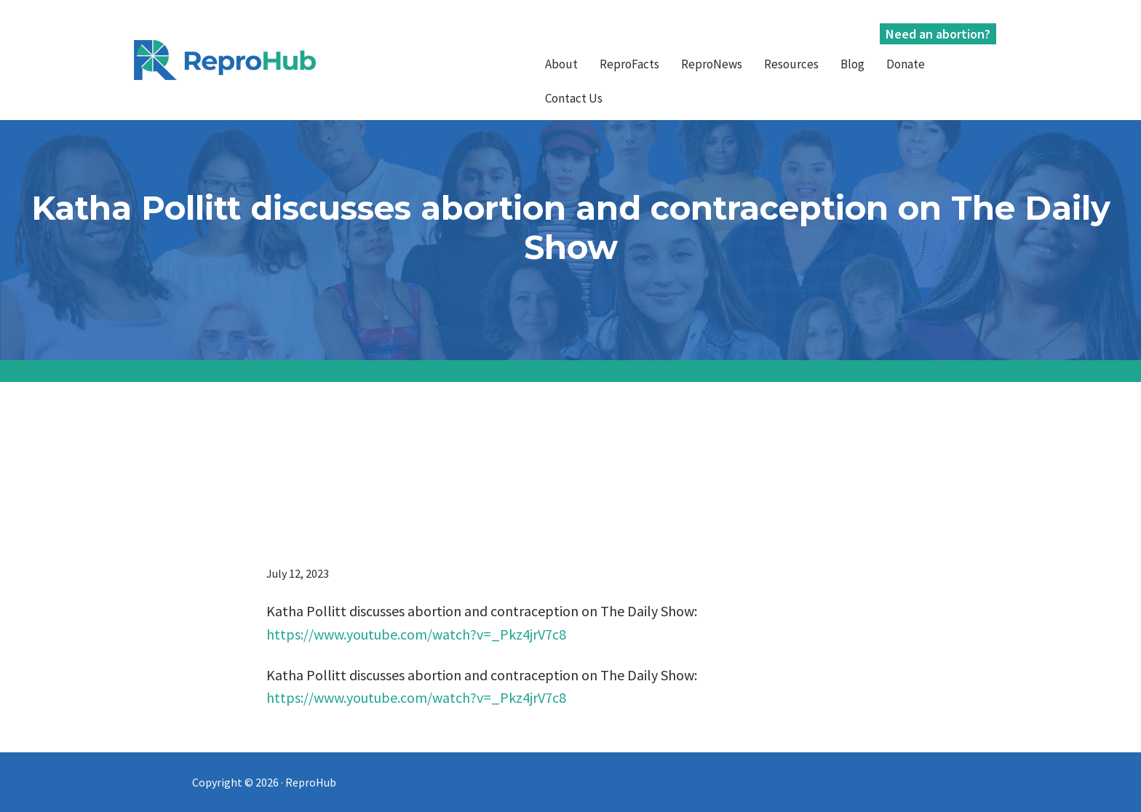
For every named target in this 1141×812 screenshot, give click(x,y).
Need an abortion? (938, 33)
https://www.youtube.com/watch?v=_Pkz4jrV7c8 (416, 634)
